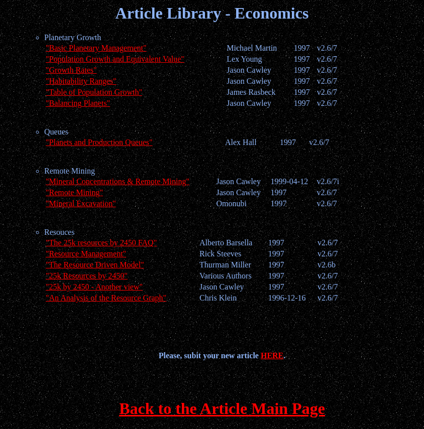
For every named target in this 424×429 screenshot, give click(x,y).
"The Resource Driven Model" (95, 264)
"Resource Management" (86, 253)
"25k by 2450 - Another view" (94, 286)
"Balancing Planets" (78, 103)
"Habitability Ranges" (81, 81)
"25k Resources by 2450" (87, 275)
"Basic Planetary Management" (96, 48)
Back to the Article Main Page (222, 408)
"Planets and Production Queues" (99, 142)
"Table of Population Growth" (94, 92)
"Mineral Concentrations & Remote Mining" (117, 181)
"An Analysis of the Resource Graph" (106, 298)
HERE (272, 355)
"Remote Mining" (74, 192)
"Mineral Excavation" (81, 203)
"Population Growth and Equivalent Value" (115, 59)
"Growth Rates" (71, 70)
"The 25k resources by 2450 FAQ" (101, 242)
